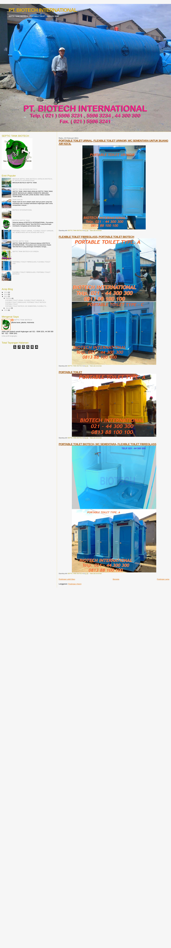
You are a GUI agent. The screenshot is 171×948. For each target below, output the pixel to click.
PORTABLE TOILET (70, 372)
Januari (8, 308)
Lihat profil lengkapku (9, 336)
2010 (6, 310)
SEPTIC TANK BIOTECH (23, 320)
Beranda (116, 579)
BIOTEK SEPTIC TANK (21, 241)
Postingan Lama (163, 579)
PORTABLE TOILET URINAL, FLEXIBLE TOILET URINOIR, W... (25, 300)
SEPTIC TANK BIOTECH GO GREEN (26, 251)
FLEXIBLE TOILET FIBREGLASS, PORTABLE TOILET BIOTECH (96, 236)
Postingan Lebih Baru (67, 579)
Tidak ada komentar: (96, 230)
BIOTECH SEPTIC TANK (21, 220)
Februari (9, 298)
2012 (6, 294)
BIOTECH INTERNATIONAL (22, 210)
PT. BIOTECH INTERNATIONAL (43, 10)
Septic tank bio (18, 199)
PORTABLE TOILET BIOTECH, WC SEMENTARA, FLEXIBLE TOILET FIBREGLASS (107, 444)
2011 (6, 296)
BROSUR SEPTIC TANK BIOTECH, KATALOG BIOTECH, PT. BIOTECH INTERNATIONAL (32, 179)
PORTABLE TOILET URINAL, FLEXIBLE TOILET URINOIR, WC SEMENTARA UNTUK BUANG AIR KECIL (33, 231)
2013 (6, 292)
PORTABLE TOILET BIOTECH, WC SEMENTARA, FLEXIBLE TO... (26, 306)
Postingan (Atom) (74, 584)
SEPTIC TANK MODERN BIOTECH (25, 189)
